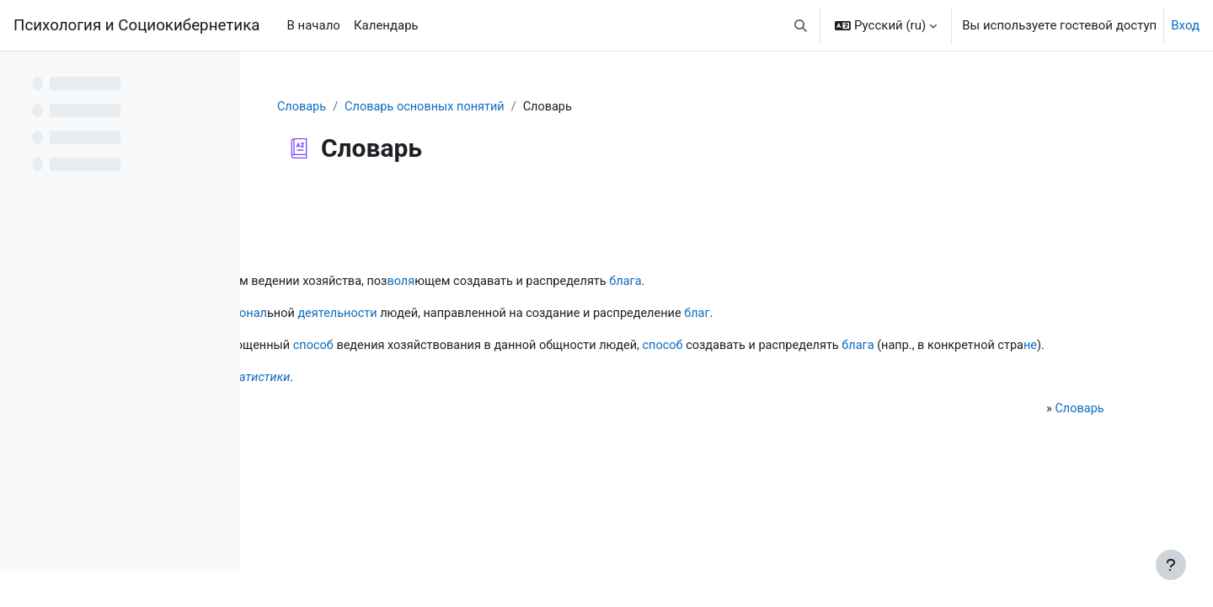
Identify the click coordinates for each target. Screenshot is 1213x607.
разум (442, 282)
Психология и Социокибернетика (136, 25)
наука (394, 282)
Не (304, 398)
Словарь (402, 107)
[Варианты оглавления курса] (218, 76)
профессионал (460, 315)
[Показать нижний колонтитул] (1171, 565)
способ (551, 347)
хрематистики (486, 398)
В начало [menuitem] (312, 25)
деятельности (576, 315)
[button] (801, 25)
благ (948, 315)
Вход (1185, 25)
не (577, 366)
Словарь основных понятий (528, 107)
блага (874, 282)
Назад (302, 205)
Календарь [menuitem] (386, 25)
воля (642, 282)
